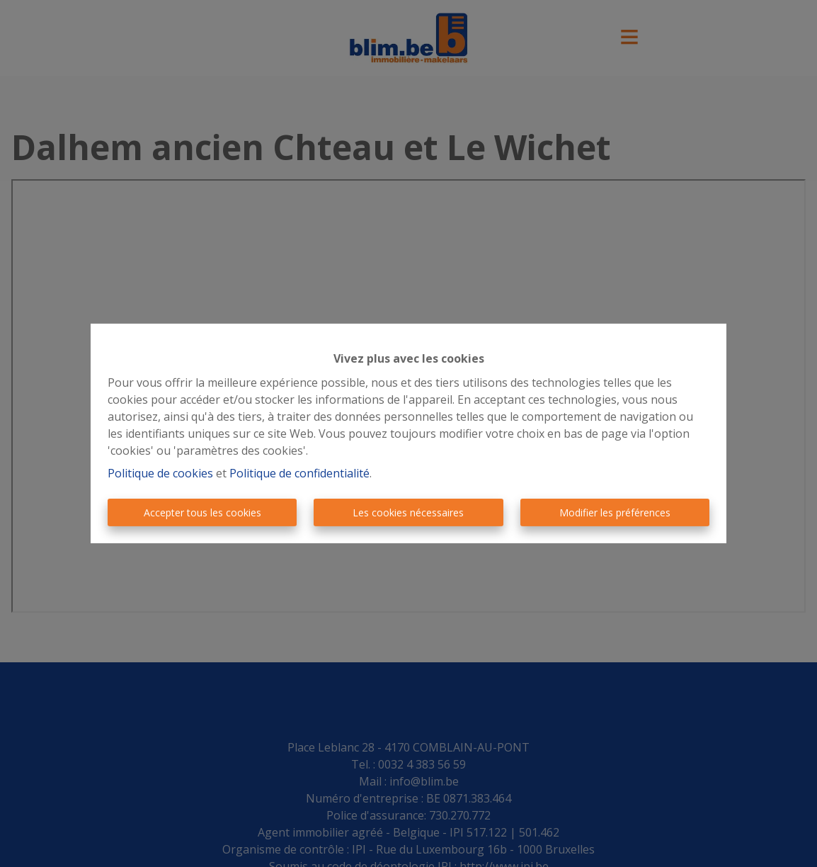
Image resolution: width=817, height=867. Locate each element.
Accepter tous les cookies (202, 512)
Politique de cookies (160, 473)
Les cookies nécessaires (408, 512)
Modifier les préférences (614, 512)
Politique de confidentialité (299, 473)
